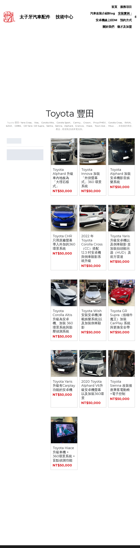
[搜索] (135, 17)
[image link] (9, 16)
